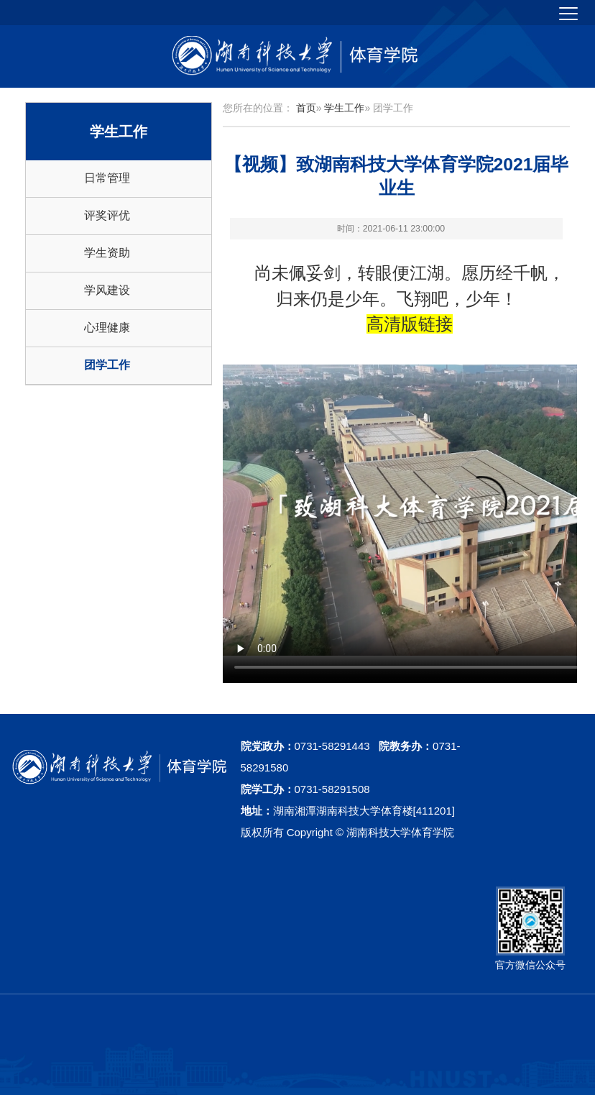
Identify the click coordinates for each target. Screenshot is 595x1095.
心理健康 (107, 327)
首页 (306, 108)
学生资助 (107, 253)
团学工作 (107, 365)
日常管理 (107, 178)
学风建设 (107, 290)
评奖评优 (107, 215)
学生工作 (344, 108)
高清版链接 (409, 324)
